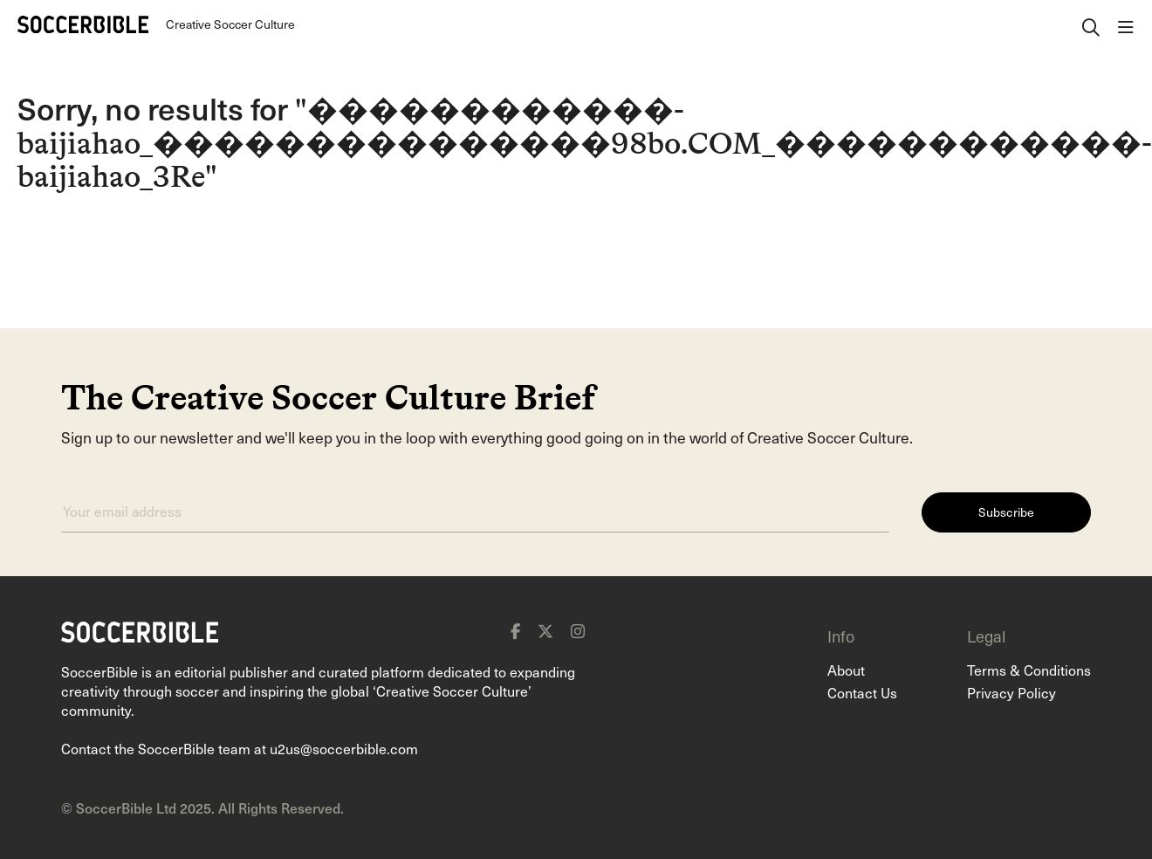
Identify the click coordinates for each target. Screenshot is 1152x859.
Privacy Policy (1011, 692)
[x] (545, 631)
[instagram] (578, 631)
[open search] (1091, 24)
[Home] (82, 24)
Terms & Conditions (1029, 669)
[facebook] (515, 631)
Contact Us (862, 692)
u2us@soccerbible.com (344, 748)
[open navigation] (1126, 24)
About (846, 669)
